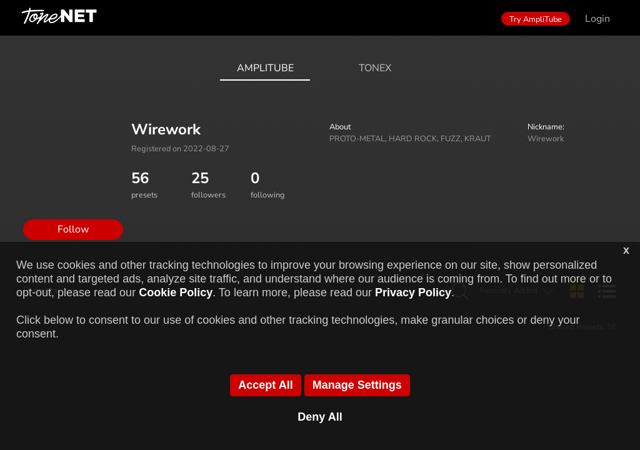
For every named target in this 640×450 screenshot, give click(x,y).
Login (597, 19)
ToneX (375, 68)
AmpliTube (265, 68)
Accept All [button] (265, 385)
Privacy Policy (413, 292)
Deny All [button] (320, 417)
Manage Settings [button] (357, 385)
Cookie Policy (175, 292)
